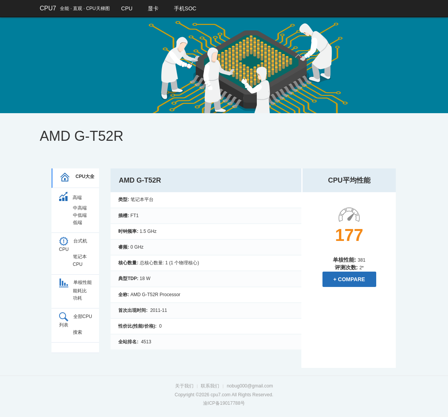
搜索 (77, 332)
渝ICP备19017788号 (224, 403)
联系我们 (210, 386)
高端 (70, 197)
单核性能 (75, 282)
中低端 (80, 215)
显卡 (153, 8)
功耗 (77, 298)
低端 (77, 222)
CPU (127, 8)
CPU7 (48, 8)
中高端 (80, 208)
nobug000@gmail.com (250, 386)
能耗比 (80, 290)
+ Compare (349, 279)
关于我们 (184, 386)
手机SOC (185, 8)
